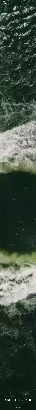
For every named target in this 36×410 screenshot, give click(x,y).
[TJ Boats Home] (7, 2)
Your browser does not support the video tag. (18, 205)
